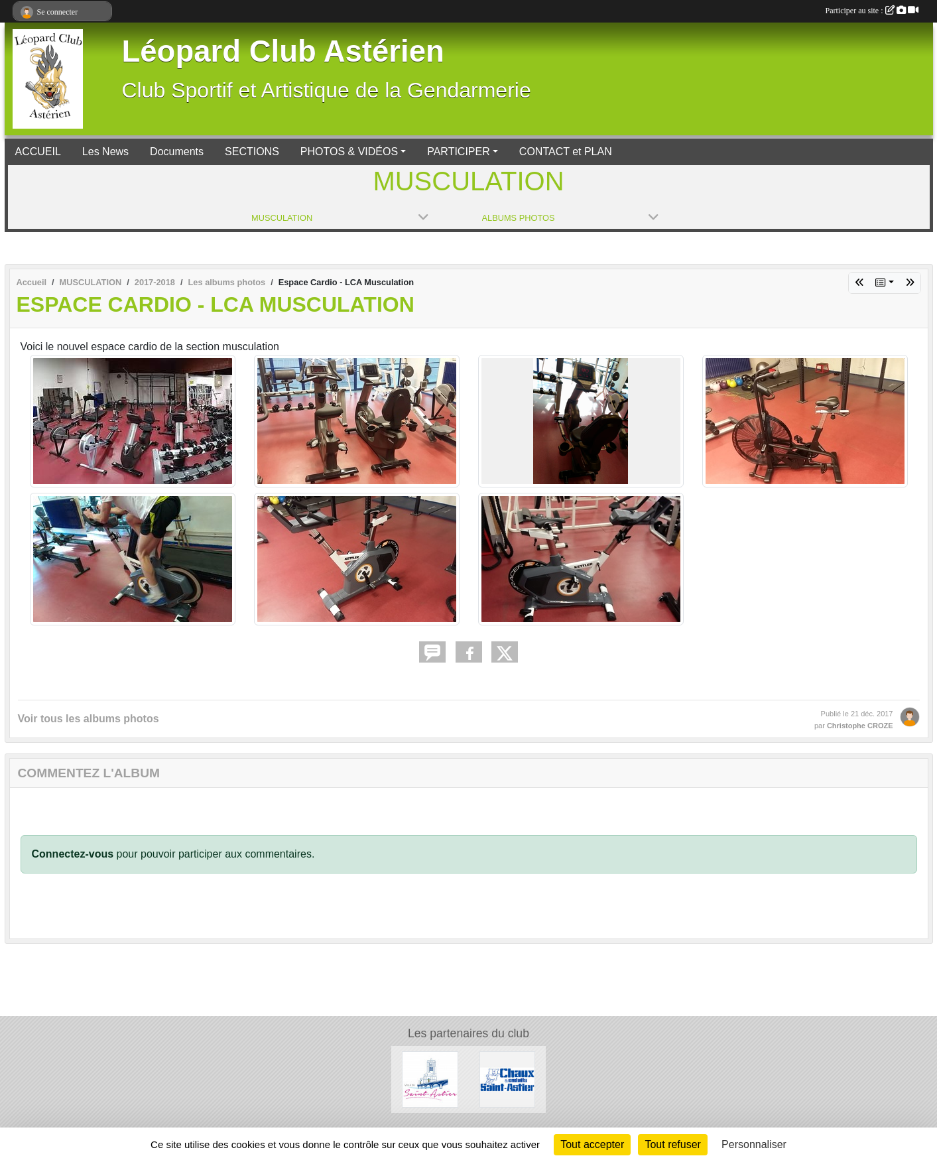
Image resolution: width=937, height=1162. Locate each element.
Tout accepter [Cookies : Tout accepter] (592, 1144)
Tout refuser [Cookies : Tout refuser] (672, 1144)
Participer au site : (872, 10)
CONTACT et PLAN (565, 151)
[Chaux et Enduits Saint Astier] (507, 1078)
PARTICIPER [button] (458, 151)
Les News (105, 151)
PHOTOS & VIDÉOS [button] (349, 151)
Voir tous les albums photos (88, 718)
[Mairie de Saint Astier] (430, 1078)
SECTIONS (252, 151)
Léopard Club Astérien (283, 51)
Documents (177, 151)
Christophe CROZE (860, 726)
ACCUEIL (38, 151)
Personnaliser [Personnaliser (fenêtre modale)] (753, 1144)
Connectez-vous (73, 854)
